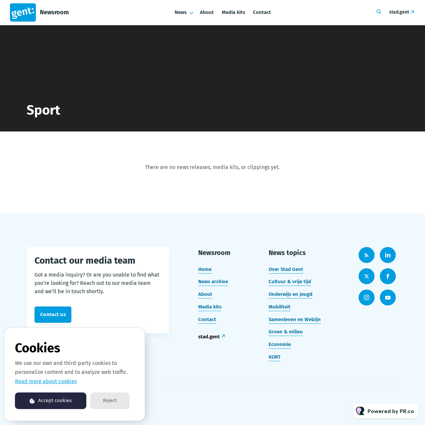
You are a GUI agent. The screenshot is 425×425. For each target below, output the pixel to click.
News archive (213, 282)
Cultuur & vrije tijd (290, 282)
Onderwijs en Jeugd (290, 294)
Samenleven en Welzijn (295, 319)
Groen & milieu (286, 332)
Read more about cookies (46, 381)
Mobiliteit (280, 307)
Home (205, 269)
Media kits (233, 12)
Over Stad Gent (286, 269)
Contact (262, 12)
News (181, 12)
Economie (280, 344)
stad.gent (399, 12)
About (207, 12)
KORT (275, 357)
